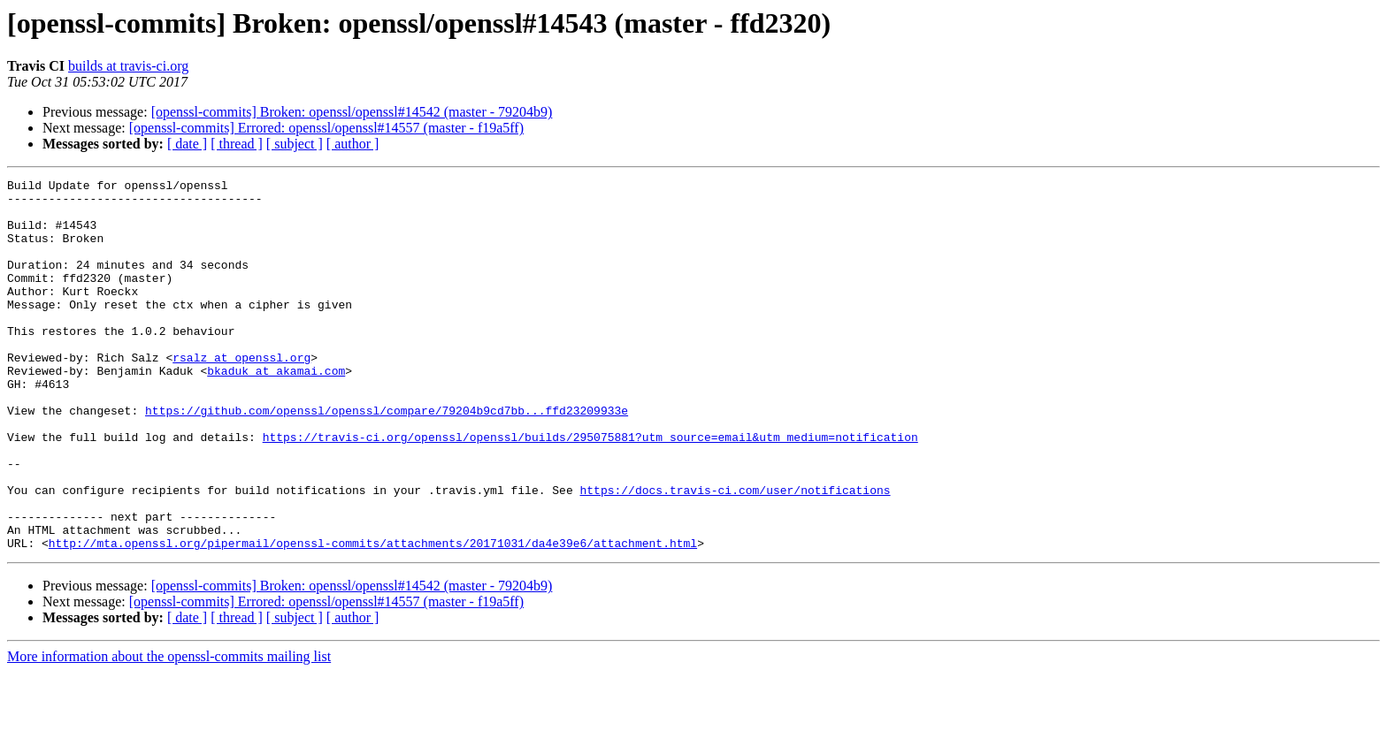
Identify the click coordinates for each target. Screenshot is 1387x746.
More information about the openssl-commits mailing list (169, 730)
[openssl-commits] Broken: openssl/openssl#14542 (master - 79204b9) (352, 111)
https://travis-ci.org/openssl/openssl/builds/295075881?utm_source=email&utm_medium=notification (590, 490)
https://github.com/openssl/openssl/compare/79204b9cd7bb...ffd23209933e (386, 458)
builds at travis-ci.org (128, 65)
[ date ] (187, 143)
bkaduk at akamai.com (276, 410)
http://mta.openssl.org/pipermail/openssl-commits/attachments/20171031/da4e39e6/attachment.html (373, 617)
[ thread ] (237, 143)
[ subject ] (294, 143)
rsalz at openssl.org (241, 394)
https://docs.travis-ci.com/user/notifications (734, 553)
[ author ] (352, 143)
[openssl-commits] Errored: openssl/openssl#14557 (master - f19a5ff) (326, 127)
